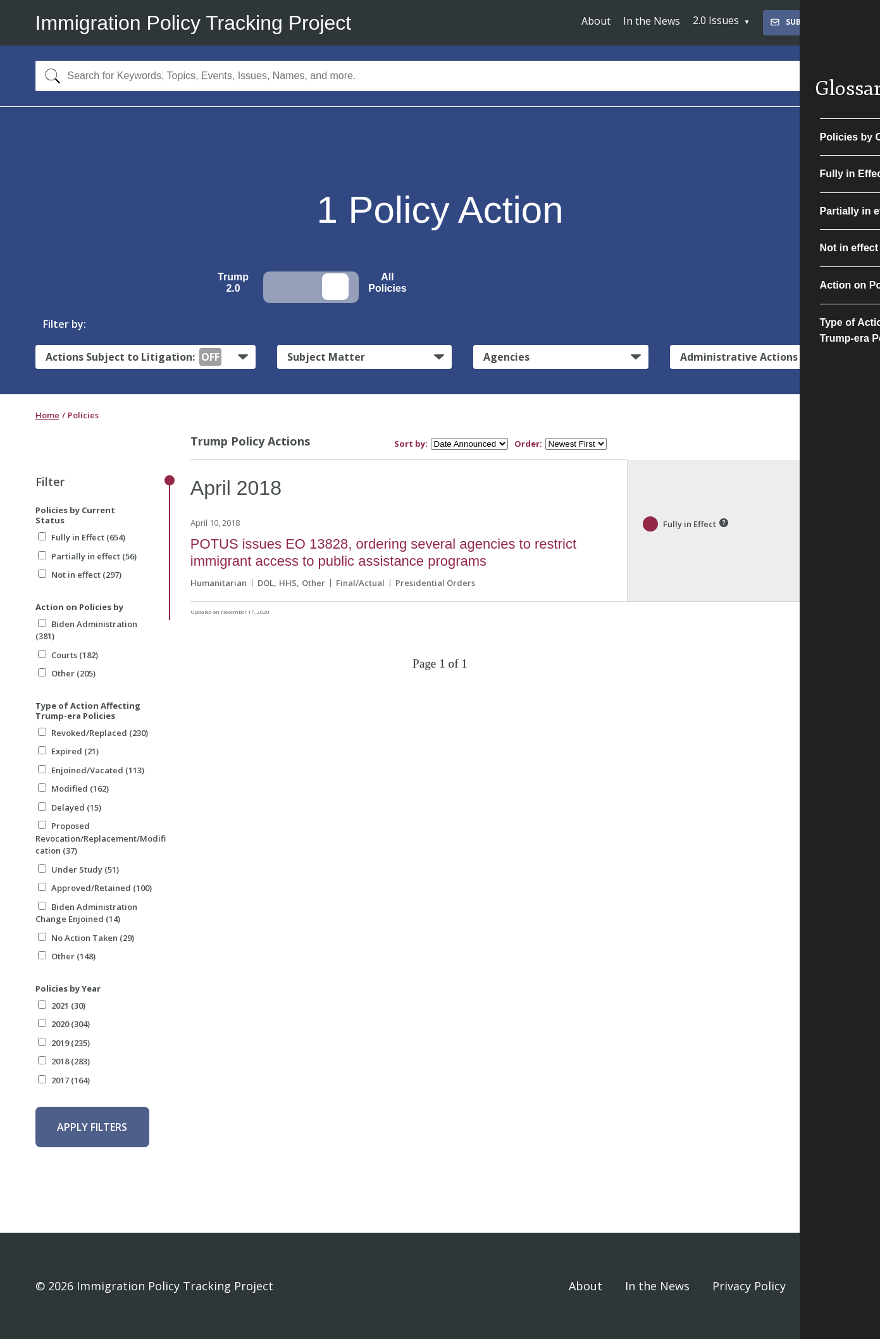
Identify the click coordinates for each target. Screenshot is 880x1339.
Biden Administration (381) (86, 630)
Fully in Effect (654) (81, 537)
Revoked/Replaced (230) (93, 732)
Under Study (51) (78, 869)
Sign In (827, 1285)
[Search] (49, 76)
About (595, 21)
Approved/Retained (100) (95, 888)
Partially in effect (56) (87, 556)
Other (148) (67, 956)
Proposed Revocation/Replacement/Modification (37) (100, 838)
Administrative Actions (739, 357)
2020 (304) (64, 1024)
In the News (651, 21)
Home (47, 415)
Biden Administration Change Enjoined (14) (86, 913)
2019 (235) (64, 1043)
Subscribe (798, 21)
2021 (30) (61, 1005)
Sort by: (411, 444)
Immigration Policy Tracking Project (193, 22)
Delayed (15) (69, 807)
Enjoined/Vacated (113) (91, 770)
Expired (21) (68, 751)
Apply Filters (92, 1127)
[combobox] (440, 76)
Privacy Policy (749, 1285)
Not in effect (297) (79, 574)
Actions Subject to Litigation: (133, 357)
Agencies (506, 357)
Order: (528, 444)
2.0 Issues (716, 20)
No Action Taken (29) (86, 938)
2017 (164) (64, 1080)
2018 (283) (64, 1061)
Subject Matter (326, 357)
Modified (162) (73, 788)
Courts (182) (68, 655)
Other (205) (67, 673)
